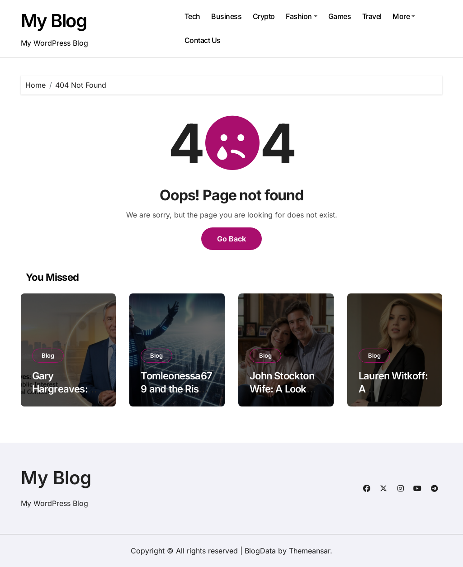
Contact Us (202, 40)
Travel (372, 16)
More (403, 16)
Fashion (301, 16)
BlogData (260, 550)
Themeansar (309, 550)
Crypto (264, 16)
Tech (192, 16)
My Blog (54, 20)
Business (226, 16)
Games (339, 16)
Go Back (231, 238)
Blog (48, 355)
